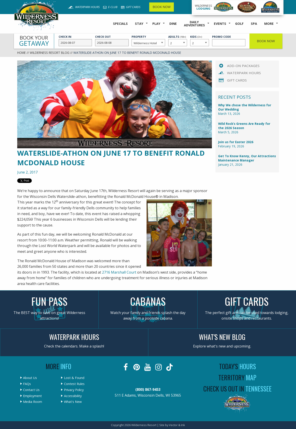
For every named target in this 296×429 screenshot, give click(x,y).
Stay (139, 23)
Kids (199, 40)
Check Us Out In (237, 388)
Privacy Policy (74, 390)
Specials (120, 23)
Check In (75, 40)
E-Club (110, 7)
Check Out (112, 40)
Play (156, 23)
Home (21, 52)
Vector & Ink (177, 425)
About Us (30, 378)
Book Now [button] (266, 41)
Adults (177, 40)
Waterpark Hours (84, 7)
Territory (237, 377)
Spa (254, 23)
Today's (237, 366)
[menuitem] (120, 23)
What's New (73, 402)
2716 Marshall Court (119, 272)
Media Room (32, 402)
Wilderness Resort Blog (49, 52)
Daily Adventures (194, 23)
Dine (173, 23)
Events (220, 23)
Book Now (161, 7)
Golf (239, 23)
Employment (32, 396)
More (269, 23)
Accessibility (73, 396)
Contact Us (31, 390)
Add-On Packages (243, 65)
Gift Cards (130, 7)
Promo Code (229, 40)
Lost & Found (74, 378)
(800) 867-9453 (147, 389)
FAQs (27, 384)
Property (148, 40)
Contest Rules (74, 384)
